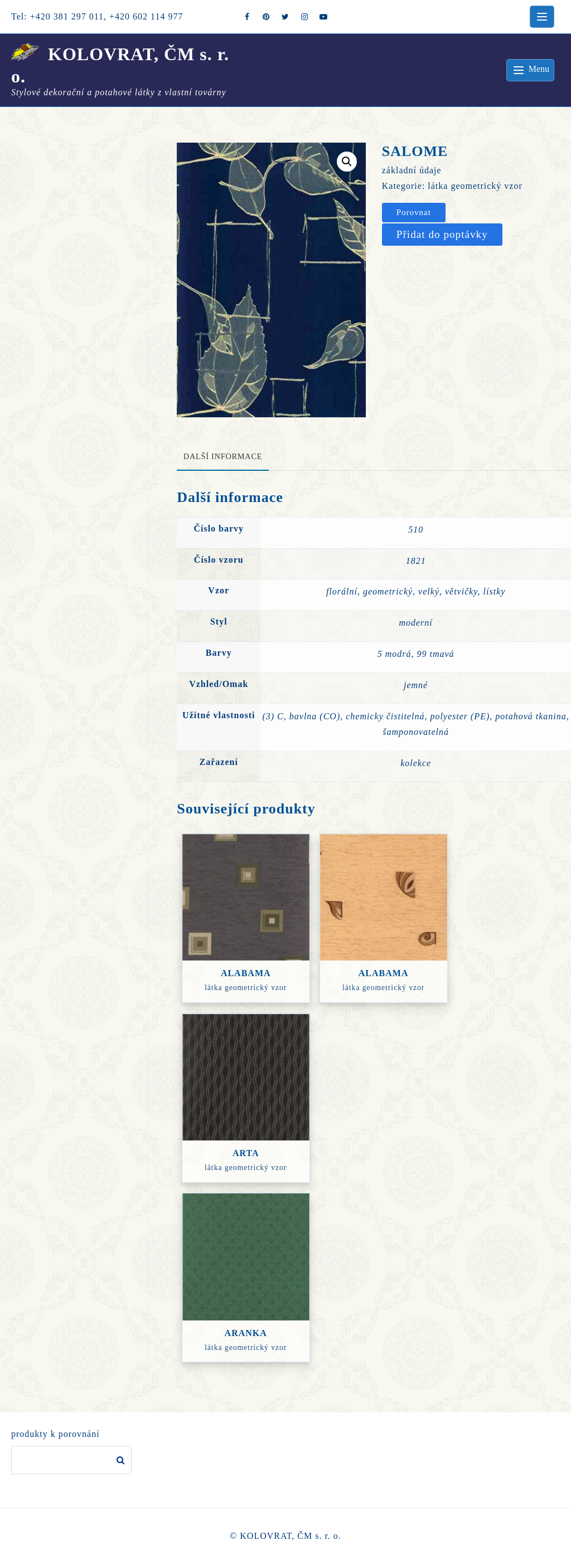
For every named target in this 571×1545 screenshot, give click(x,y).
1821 (416, 561)
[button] (347, 162)
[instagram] (307, 16)
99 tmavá (435, 654)
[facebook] (241, 16)
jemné (416, 685)
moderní (415, 622)
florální (341, 591)
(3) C (272, 716)
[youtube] (330, 16)
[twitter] (285, 16)
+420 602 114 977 (146, 16)
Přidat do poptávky (442, 234)
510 (415, 529)
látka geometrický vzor (475, 186)
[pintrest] (263, 16)
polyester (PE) (460, 716)
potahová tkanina (531, 716)
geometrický (388, 591)
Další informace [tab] (223, 456)
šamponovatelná (416, 732)
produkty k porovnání (55, 1415)
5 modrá (395, 654)
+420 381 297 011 (67, 16)
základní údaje (412, 170)
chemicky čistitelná (385, 716)
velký (428, 591)
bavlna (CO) (314, 716)
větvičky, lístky (475, 591)
